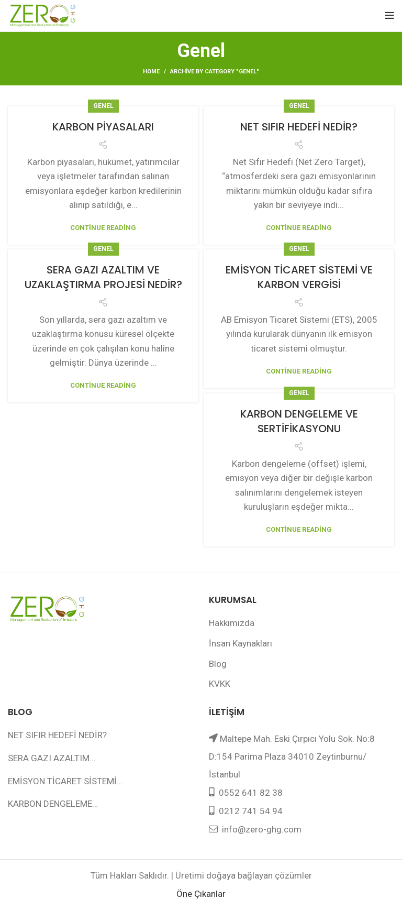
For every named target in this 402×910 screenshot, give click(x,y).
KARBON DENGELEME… (53, 803)
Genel (103, 105)
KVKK (219, 683)
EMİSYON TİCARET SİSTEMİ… (65, 781)
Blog (218, 664)
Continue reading (103, 227)
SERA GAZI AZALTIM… (51, 758)
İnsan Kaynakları (240, 643)
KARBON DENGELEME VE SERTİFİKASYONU (299, 421)
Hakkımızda (231, 623)
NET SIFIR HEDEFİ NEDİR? (299, 126)
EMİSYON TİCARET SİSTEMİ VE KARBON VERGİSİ (299, 277)
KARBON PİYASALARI (103, 126)
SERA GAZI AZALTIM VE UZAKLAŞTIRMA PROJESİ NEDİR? (103, 277)
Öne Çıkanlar (201, 894)
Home (151, 71)
